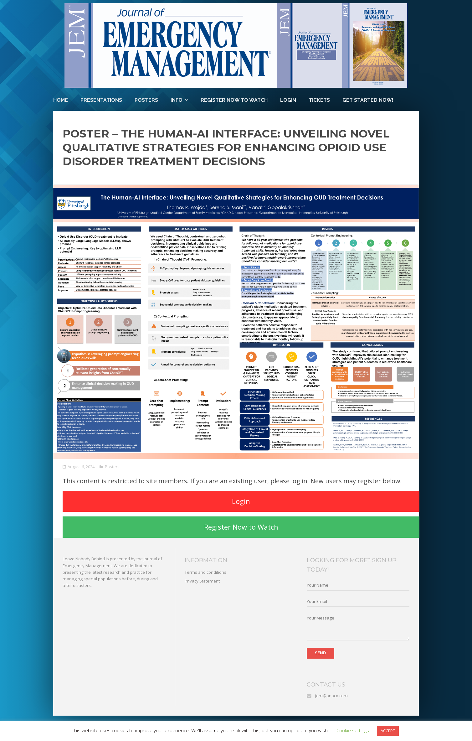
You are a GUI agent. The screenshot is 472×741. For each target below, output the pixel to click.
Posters (146, 100)
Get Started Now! (367, 100)
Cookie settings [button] (352, 730)
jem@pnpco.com (331, 695)
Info (176, 100)
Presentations (101, 100)
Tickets (319, 100)
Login (288, 100)
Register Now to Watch (234, 100)
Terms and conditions (205, 572)
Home (60, 100)
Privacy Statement (202, 581)
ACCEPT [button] (388, 730)
